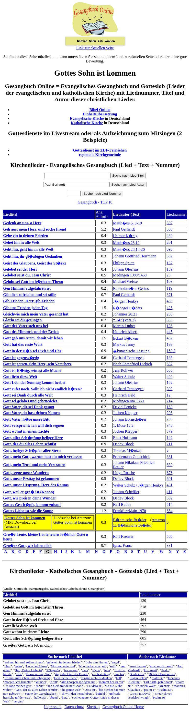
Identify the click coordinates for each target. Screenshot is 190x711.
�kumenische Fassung (131, 351)
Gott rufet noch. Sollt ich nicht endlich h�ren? (42, 389)
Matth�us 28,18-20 (129, 249)
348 (169, 425)
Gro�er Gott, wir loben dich (27, 546)
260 (169, 314)
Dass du (89, 689)
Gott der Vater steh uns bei (25, 326)
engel (115, 662)
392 (169, 389)
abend (54, 697)
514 (169, 504)
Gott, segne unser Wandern (26, 473)
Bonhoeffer (137, 674)
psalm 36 (158, 678)
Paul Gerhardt (124, 229)
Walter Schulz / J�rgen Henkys (138, 485)
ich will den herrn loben (76, 693)
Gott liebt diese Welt (20, 377)
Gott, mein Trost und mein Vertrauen (34, 465)
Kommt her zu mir (111, 682)
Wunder (41, 682)
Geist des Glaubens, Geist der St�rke (34, 263)
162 (169, 382)
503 (169, 229)
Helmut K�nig (125, 236)
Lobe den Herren (97, 662)
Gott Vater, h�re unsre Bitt (26, 419)
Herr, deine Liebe (65, 678)
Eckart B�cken (125, 338)
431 (169, 485)
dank (85, 670)
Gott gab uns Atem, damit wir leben (33, 338)
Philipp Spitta (123, 263)
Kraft (53, 682)
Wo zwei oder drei (63, 666)
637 (169, 364)
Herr (7, 666)
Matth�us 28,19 (126, 243)
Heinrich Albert (125, 332)
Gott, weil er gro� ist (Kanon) (28, 492)
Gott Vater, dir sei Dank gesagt (28, 407)
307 (169, 223)
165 (169, 358)
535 (169, 320)
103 (169, 281)
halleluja (39, 697)
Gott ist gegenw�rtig (21, 358)
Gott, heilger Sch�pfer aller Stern (32, 450)
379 (169, 431)
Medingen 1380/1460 (129, 275)
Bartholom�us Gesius (131, 288)
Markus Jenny (124, 344)
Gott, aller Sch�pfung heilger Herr (33, 438)
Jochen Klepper (125, 413)
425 (169, 308)
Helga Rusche (124, 473)
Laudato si (94, 686)
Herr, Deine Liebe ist (28, 670)
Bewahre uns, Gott (38, 674)
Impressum (52, 707)
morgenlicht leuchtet (17, 682)
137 (169, 263)
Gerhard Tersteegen (128, 358)
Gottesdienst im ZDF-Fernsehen (100, 150)
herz (64, 697)
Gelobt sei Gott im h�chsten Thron (33, 282)
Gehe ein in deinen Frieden (25, 236)
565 (169, 536)
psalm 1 (149, 689)
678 (169, 473)
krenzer (164, 686)
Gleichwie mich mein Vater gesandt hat (35, 314)
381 (169, 457)
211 (169, 444)
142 (169, 438)
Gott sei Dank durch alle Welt (28, 395)
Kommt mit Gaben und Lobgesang (27, 678)
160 (169, 407)
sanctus (119, 674)
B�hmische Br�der (129, 520)
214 (169, 401)
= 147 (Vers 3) (124, 320)
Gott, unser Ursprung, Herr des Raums (35, 485)
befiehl (100, 693)
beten (18, 666)
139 (169, 269)
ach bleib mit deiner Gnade (65, 686)
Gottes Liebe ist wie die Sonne (28, 511)
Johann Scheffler (126, 492)
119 (169, 288)
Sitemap (93, 707)
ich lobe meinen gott (17, 686)
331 (169, 545)
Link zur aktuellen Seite (95, 48)
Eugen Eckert (138, 678)
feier (107, 670)
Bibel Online (100, 110)
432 (169, 338)
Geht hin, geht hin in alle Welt (28, 249)
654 (169, 511)
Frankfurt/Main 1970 (129, 511)
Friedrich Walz (145, 686)
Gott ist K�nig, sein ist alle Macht (32, 370)
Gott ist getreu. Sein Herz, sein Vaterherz (37, 364)
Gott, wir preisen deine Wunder (29, 498)
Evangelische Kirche (87, 118)
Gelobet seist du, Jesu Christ (27, 275)
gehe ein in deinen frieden (64, 662)
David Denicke (124, 407)
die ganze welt (70, 689)
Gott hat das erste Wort (23, 344)
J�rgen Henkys (125, 301)
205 (169, 419)
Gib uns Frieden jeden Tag (25, 308)
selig (113, 666)
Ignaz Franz (122, 545)
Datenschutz (74, 707)
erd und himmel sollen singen (23, 662)
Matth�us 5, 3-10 (127, 223)
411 (169, 492)
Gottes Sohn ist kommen (24, 518)
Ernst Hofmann (125, 438)
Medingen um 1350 (128, 401)
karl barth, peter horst (158, 682)
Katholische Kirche (87, 123)
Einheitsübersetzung (100, 114)
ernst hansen (138, 666)
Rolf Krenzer (123, 536)
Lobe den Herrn (36, 666)
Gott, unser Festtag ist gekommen (31, 479)
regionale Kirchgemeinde (100, 154)
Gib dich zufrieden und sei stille (29, 295)
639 (169, 465)
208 (169, 413)
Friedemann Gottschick (131, 457)
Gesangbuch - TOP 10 (95, 202)
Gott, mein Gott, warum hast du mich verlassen (42, 457)
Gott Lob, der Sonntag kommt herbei (34, 382)
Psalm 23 (165, 689)
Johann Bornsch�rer (129, 419)
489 (169, 236)
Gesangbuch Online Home (123, 707)
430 (169, 301)
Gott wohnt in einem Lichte (26, 431)
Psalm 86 (159, 697)
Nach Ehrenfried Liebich (132, 364)
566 (169, 370)
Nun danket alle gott (92, 666)
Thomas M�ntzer (127, 450)
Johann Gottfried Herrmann (134, 256)
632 (169, 256)
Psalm (165, 670)
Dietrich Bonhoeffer (162, 674)
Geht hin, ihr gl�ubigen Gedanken (32, 256)
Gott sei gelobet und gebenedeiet (30, 401)
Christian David (140, 693)
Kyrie (96, 670)
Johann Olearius (125, 269)
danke (39, 686)
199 (169, 344)
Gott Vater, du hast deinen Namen (31, 413)
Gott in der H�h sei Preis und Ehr (32, 351)
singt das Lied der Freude (71, 674)
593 (169, 249)
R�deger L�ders (127, 308)
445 (169, 332)
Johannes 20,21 (125, 314)
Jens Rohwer (123, 370)
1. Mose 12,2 (123, 425)
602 (169, 498)
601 (169, 479)
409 (169, 377)
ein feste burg (101, 674)
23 (168, 275)
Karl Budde (122, 504)
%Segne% (53, 670)
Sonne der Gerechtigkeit (40, 693)
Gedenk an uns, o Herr (22, 223)
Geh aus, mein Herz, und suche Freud (34, 229)
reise (19, 674)
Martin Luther (124, 326)
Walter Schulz (124, 377)
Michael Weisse (125, 281)
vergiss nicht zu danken (96, 678)
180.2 (171, 351)
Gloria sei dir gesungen (22, 320)
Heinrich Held (124, 395)
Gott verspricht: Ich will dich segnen (33, 425)
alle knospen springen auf (78, 682)
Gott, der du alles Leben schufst (29, 444)
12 (168, 395)
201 (169, 242)
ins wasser (71, 670)
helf (118, 678)
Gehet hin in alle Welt (21, 242)
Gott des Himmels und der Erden (31, 332)
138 (169, 326)
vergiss (18, 701)
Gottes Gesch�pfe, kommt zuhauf (32, 505)
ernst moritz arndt (161, 666)
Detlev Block (123, 444)
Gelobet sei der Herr (20, 269)
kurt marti (150, 670)
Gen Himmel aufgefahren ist (27, 288)
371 (169, 295)
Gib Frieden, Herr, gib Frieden (29, 301)
